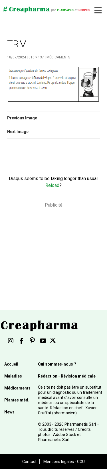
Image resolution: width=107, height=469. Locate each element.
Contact (29, 461)
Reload (52, 185)
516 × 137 (36, 57)
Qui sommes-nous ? (57, 364)
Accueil (11, 364)
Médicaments (58, 57)
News (9, 412)
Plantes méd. (16, 400)
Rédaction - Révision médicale (67, 376)
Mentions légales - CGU (64, 461)
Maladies (13, 376)
